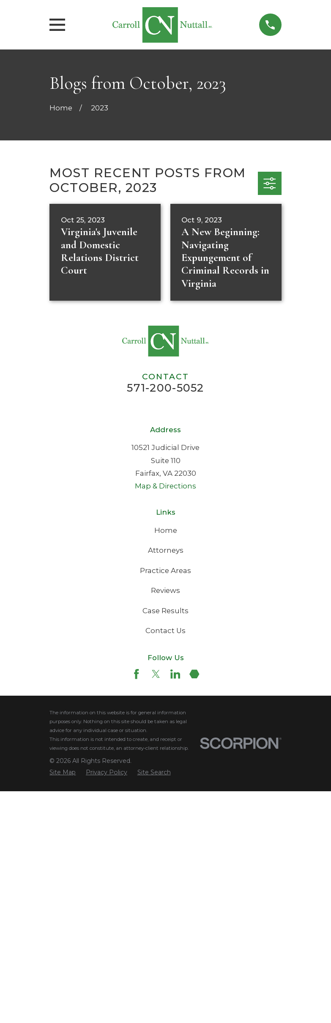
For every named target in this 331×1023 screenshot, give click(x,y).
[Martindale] (194, 906)
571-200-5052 (165, 387)
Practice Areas (165, 802)
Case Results (165, 842)
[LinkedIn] (175, 906)
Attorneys (165, 782)
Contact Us (165, 862)
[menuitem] (62, 1004)
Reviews (165, 822)
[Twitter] (156, 906)
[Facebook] (136, 906)
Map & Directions (165, 717)
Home (165, 762)
